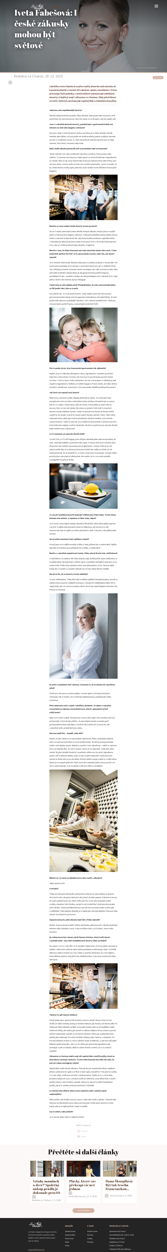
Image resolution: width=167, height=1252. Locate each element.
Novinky (90, 1235)
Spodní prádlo (70, 1235)
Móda (67, 1242)
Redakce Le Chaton (28, 76)
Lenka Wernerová (77, 1196)
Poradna (90, 1242)
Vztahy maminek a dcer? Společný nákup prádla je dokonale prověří (46, 1187)
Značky (89, 1238)
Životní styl (158, 78)
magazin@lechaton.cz (36, 1250)
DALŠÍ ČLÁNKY (83, 1210)
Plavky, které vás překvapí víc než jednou (82, 1185)
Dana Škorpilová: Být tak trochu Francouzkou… (119, 1185)
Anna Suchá (116, 1195)
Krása (67, 1245)
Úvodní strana (70, 1231)
